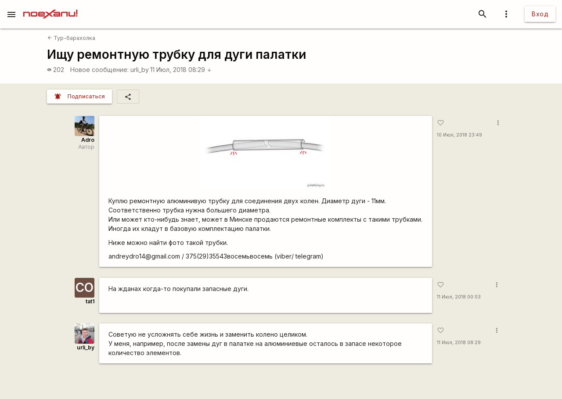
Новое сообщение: (99, 69)
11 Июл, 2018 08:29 (181, 69)
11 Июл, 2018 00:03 (459, 297)
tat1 (90, 301)
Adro (87, 140)
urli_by (139, 69)
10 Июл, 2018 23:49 (459, 135)
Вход (540, 14)
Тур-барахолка (71, 38)
